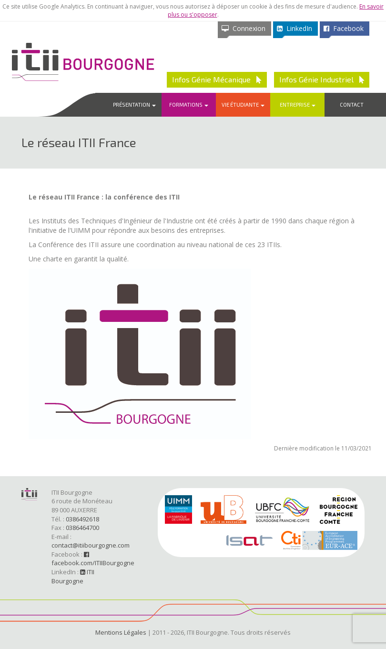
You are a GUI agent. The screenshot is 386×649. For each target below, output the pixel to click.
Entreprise (297, 104)
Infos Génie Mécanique (217, 79)
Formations (188, 104)
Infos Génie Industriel (322, 79)
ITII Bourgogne (72, 576)
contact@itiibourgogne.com (90, 545)
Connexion (243, 28)
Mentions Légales (120, 632)
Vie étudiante (243, 104)
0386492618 (82, 519)
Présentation (134, 104)
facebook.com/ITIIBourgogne (92, 559)
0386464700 (82, 527)
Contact (352, 104)
